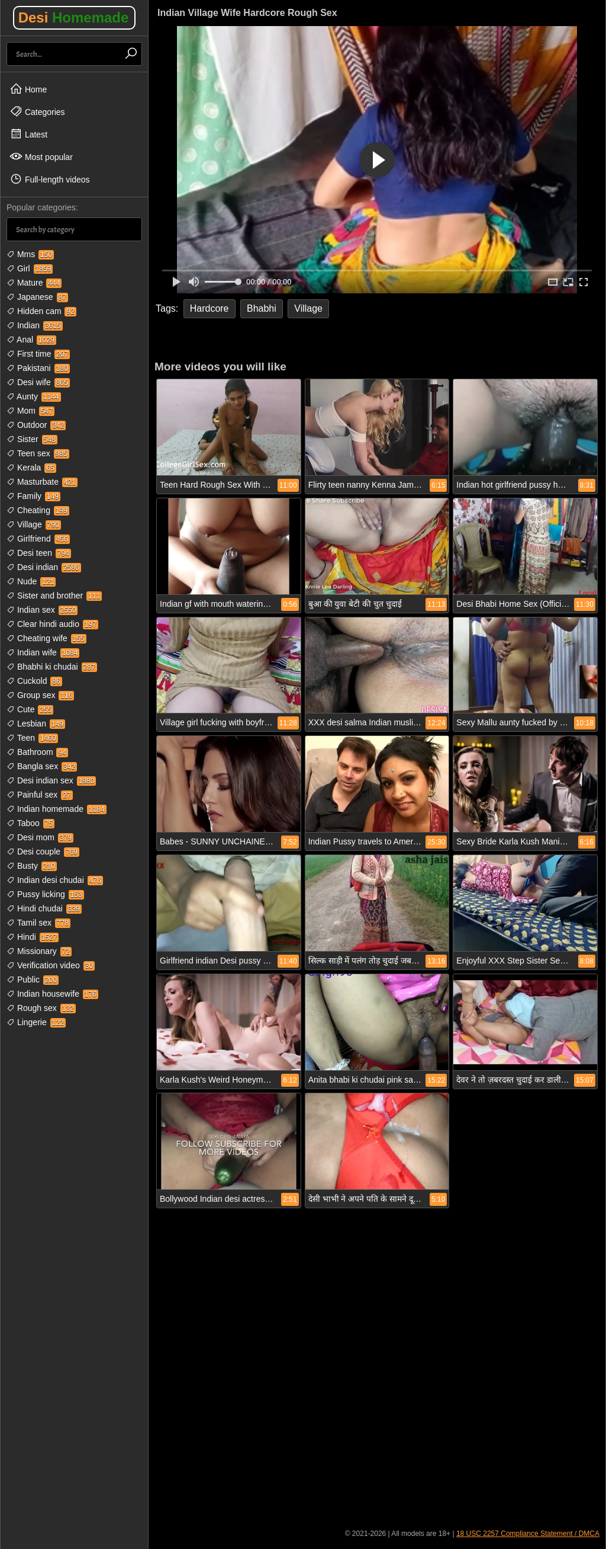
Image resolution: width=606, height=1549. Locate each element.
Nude (31, 581)
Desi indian (44, 567)
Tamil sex (38, 922)
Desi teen (39, 553)
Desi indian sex (51, 780)
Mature (34, 282)
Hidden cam (41, 311)
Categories (37, 111)
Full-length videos (49, 178)
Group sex (40, 695)
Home (28, 88)
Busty (32, 865)
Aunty (34, 396)
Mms (30, 254)
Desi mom (40, 837)
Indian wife (43, 652)
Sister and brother (54, 595)
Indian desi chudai (55, 880)
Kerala (31, 467)
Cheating (38, 510)
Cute (30, 709)
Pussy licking (45, 894)
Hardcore (209, 308)
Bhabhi (261, 308)
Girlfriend (38, 538)
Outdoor (36, 425)
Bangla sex (42, 766)
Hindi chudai (44, 908)
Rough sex (41, 1008)
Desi (73, 17)
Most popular (41, 156)
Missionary (39, 951)
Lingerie (36, 1022)
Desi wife (38, 382)
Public (33, 979)
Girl (30, 268)
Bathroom (37, 752)
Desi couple (43, 851)
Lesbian (36, 723)
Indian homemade (57, 809)
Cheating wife (46, 638)
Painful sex (40, 794)
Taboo (30, 823)
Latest (28, 133)
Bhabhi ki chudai (52, 666)
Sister (32, 439)
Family (33, 496)
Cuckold (34, 681)
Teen (32, 738)
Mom (30, 410)
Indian (35, 325)
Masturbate (42, 482)
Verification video (51, 965)
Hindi (33, 937)
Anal (31, 339)
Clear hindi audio (52, 624)
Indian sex (42, 610)
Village (34, 524)
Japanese (37, 297)
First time (38, 354)
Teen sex (38, 453)
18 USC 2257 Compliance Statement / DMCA (527, 1533)
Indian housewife (52, 993)
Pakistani (38, 368)
